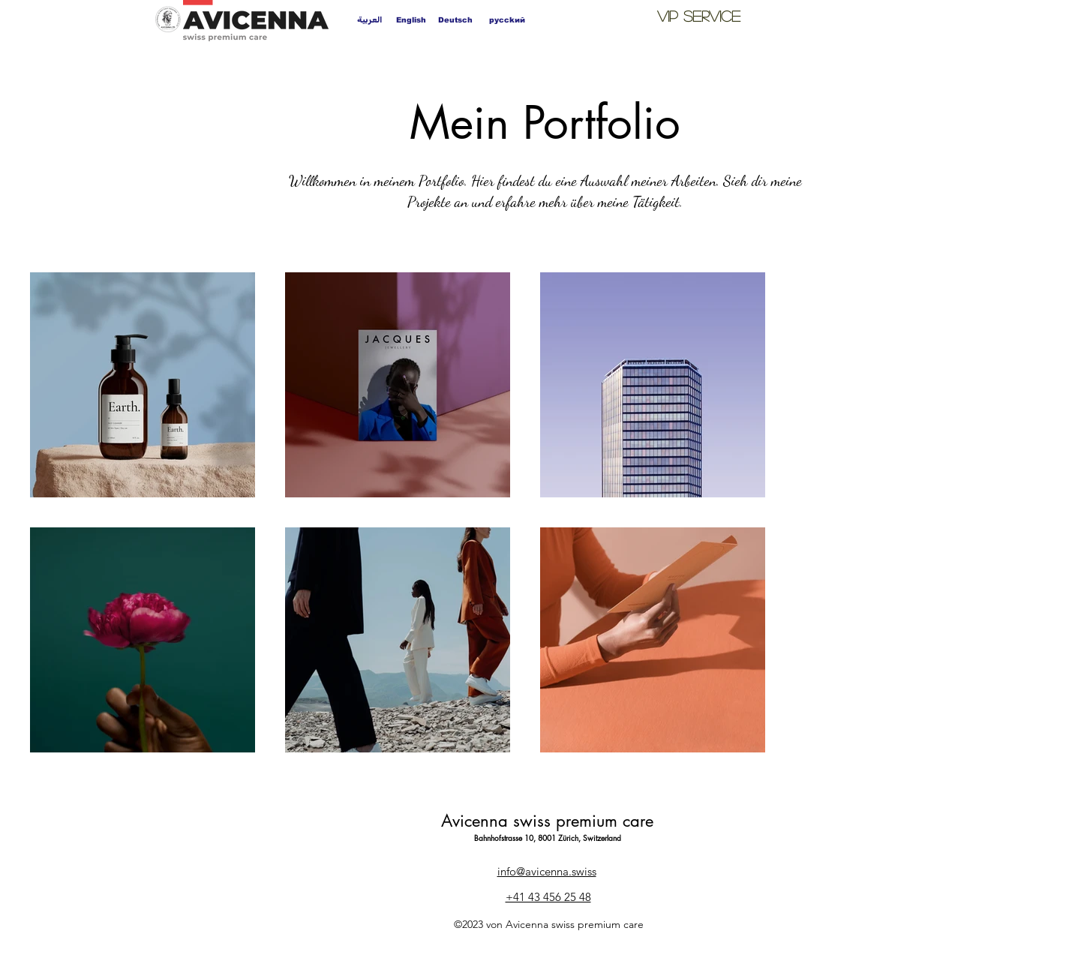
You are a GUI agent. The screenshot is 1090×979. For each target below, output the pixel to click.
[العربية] (369, 19)
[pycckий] (507, 19)
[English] (411, 19)
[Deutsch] (456, 19)
